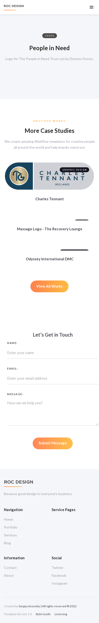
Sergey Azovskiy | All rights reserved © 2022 (48, 606)
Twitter (57, 567)
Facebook (59, 575)
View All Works (49, 286)
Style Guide (43, 614)
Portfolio (10, 527)
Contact (10, 567)
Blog (7, 543)
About (9, 575)
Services (10, 535)
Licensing (61, 614)
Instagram (59, 583)
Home (8, 519)
